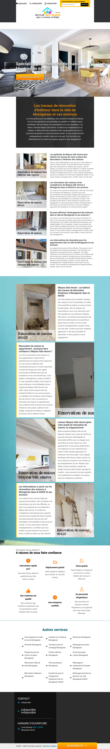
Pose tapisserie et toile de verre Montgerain (34, 638)
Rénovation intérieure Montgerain (33, 674)
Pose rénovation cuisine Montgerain (80, 653)
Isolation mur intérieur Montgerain (57, 638)
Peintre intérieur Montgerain (55, 653)
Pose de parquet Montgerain (55, 664)
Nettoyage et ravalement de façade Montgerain (81, 666)
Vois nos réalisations (29, 77)
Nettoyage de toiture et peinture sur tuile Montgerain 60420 (82, 676)
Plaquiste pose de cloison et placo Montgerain (32, 655)
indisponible (21, 3)
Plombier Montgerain (33, 645)
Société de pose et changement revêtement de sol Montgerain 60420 (56, 677)
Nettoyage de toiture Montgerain (81, 646)
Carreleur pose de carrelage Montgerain (57, 646)
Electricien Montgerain (82, 637)
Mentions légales (50, 746)
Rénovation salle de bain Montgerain (32, 664)
